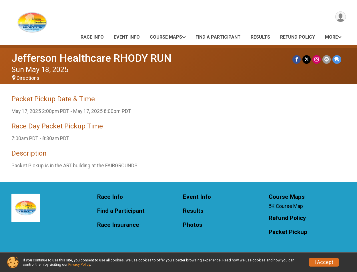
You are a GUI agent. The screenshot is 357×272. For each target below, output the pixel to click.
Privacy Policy (79, 264)
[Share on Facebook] (296, 59)
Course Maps (166, 37)
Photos (192, 225)
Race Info (92, 37)
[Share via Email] (326, 59)
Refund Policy (297, 37)
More (331, 37)
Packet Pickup (288, 232)
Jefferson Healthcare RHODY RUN (91, 58)
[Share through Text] (336, 59)
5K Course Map (286, 206)
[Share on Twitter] (306, 59)
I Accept (323, 262)
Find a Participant (218, 37)
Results (260, 37)
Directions (28, 78)
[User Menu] (340, 16)
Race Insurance (118, 225)
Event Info (127, 37)
